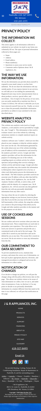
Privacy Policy (20, 335)
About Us (20, 330)
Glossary (20, 344)
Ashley (4, 376)
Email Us (19, 355)
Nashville (24, 379)
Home (20, 308)
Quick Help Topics (20, 25)
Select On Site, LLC (26, 392)
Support (20, 322)
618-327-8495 (20, 348)
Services (20, 317)
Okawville (33, 379)
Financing (20, 326)
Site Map (20, 339)
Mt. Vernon (15, 379)
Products (20, 313)
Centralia (11, 376)
